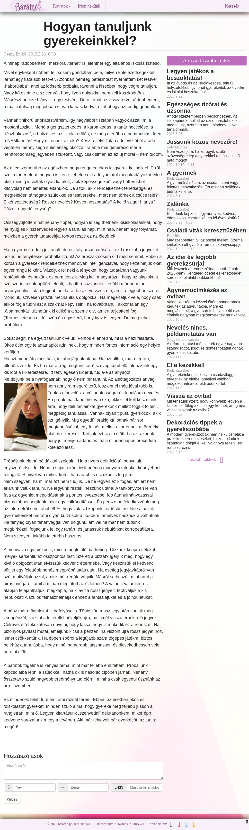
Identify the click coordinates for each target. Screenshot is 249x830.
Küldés (12, 799)
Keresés (232, 6)
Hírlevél (138, 824)
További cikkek (206, 459)
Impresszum (105, 824)
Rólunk (123, 824)
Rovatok (61, 6)
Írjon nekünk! (90, 6)
